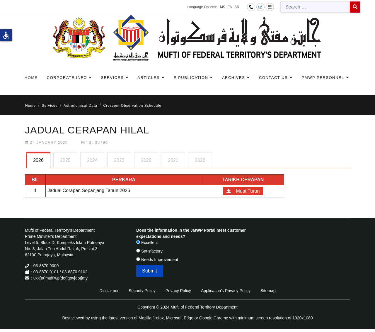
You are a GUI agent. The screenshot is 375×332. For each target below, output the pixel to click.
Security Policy (142, 290)
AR (236, 7)
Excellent (147, 242)
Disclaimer (109, 290)
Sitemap (267, 290)
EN (229, 7)
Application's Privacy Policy (225, 290)
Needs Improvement (157, 259)
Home (31, 77)
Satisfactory (149, 251)
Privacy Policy (178, 290)
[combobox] (315, 7)
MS (222, 7)
